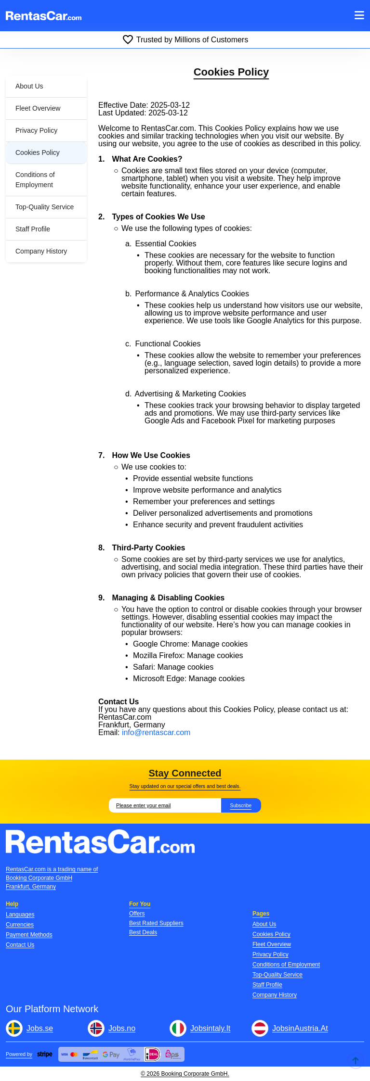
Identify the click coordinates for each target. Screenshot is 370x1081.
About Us (29, 86)
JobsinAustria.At (300, 1028)
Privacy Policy (36, 130)
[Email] (165, 805)
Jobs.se (39, 1028)
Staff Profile (32, 229)
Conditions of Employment (35, 180)
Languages (20, 914)
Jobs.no (121, 1028)
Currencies (20, 924)
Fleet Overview (37, 108)
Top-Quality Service (44, 207)
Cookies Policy (37, 152)
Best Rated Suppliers (156, 923)
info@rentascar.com (156, 732)
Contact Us (20, 944)
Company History (41, 251)
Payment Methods (29, 934)
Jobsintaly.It (210, 1028)
